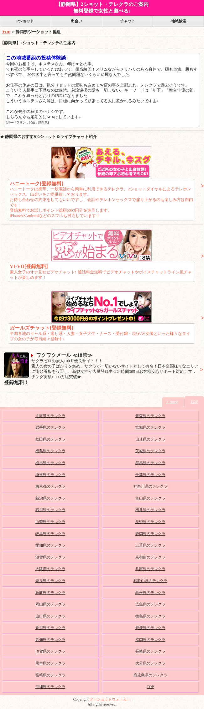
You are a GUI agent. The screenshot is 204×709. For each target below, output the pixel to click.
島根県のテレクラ (150, 592)
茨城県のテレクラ (150, 451)
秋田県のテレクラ (50, 439)
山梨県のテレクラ (50, 522)
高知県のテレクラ (50, 640)
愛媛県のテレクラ (150, 628)
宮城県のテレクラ (150, 427)
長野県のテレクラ (150, 522)
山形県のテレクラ (150, 439)
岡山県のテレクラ (50, 604)
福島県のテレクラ (50, 451)
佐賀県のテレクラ (50, 651)
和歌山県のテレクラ (150, 581)
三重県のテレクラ (150, 545)
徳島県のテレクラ (150, 616)
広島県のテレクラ (150, 604)
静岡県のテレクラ (150, 534)
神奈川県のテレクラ (150, 486)
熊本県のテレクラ (50, 663)
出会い (76, 21)
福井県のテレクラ (150, 510)
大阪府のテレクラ (50, 569)
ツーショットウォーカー (110, 699)
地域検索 (178, 21)
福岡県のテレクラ (150, 640)
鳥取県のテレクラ (50, 592)
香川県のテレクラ (50, 628)
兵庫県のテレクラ (150, 569)
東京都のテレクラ (50, 486)
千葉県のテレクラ (150, 475)
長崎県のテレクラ (150, 651)
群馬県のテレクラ (150, 463)
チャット (127, 21)
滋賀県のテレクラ (50, 557)
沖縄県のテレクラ (50, 687)
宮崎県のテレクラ (50, 675)
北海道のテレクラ (50, 416)
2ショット (25, 21)
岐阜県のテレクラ (50, 534)
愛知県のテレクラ (50, 545)
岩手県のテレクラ (50, 427)
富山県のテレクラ (150, 498)
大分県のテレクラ (150, 663)
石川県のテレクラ (50, 510)
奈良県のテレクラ (50, 581)
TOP (6, 31)
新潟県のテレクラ (50, 498)
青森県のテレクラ (150, 416)
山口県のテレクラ (50, 616)
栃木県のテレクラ (50, 463)
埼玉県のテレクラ (50, 475)
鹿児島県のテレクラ (150, 675)
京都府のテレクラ (150, 557)
